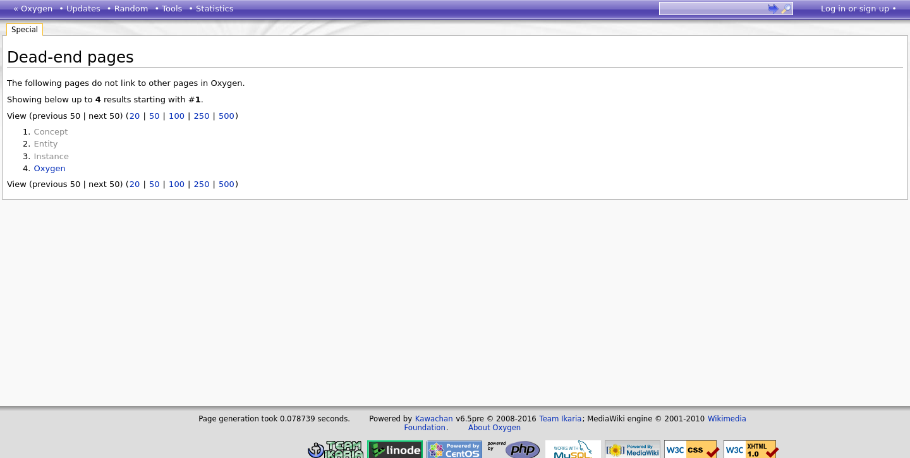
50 (154, 116)
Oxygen (50, 168)
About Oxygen (494, 427)
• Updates (79, 8)
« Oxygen (32, 8)
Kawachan (434, 418)
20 (135, 116)
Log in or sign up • (859, 8)
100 (177, 116)
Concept (51, 131)
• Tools (168, 8)
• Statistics (210, 8)
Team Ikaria (560, 418)
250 (202, 116)
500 (226, 116)
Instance (51, 156)
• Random (128, 8)
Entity (46, 143)
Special (24, 29)
